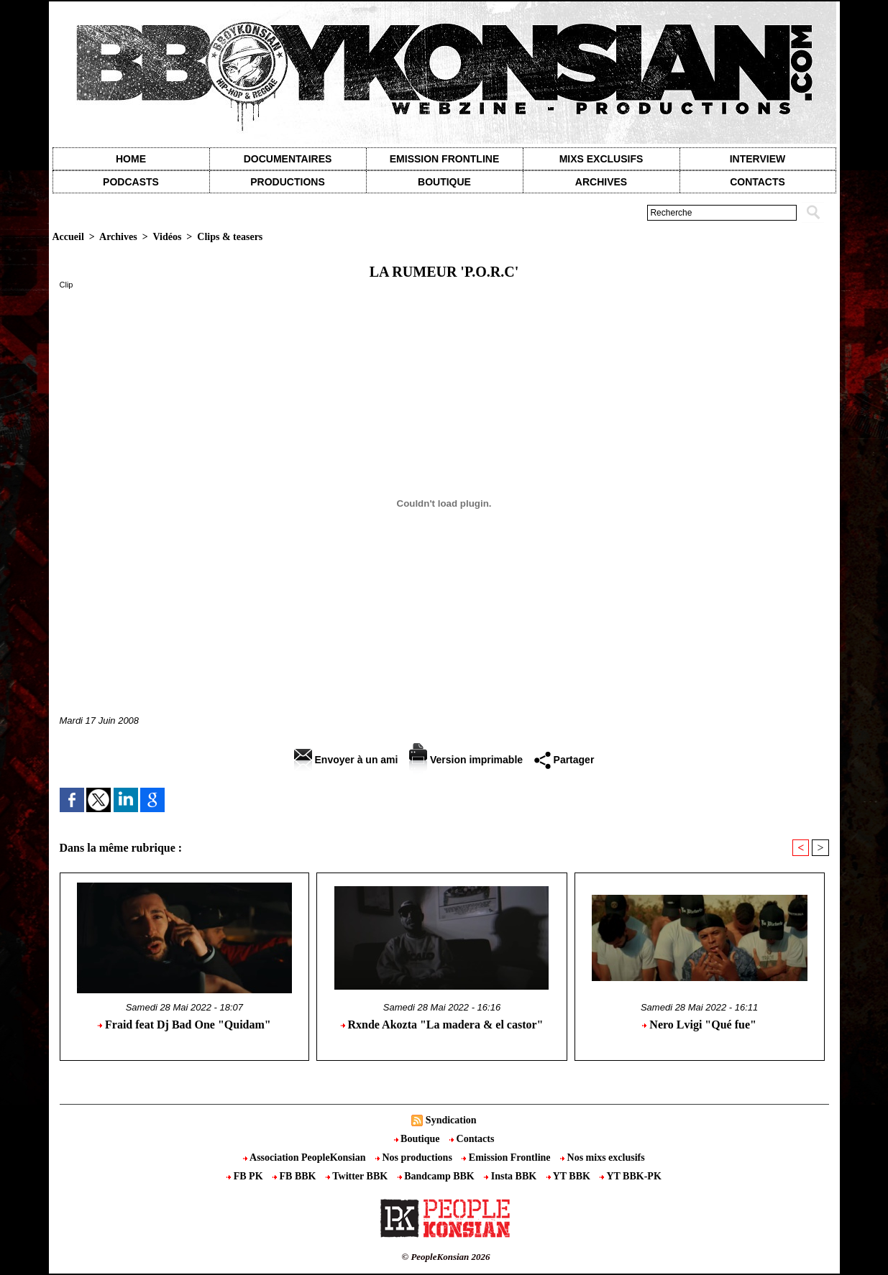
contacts (757, 182)
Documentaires (288, 159)
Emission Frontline (444, 159)
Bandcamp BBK (437, 1176)
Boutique (444, 182)
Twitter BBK (358, 1176)
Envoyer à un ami (346, 759)
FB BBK (296, 1176)
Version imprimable (466, 759)
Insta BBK (511, 1176)
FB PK (245, 1176)
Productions (287, 182)
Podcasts (131, 182)
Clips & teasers (229, 236)
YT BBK (569, 1176)
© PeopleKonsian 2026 (445, 1256)
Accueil (68, 236)
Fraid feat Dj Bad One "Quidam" (184, 1024)
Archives (601, 182)
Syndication (451, 1120)
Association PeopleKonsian (305, 1157)
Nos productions (414, 1157)
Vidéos (166, 236)
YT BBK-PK (630, 1176)
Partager (564, 759)
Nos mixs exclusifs (602, 1157)
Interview (758, 159)
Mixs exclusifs (601, 159)
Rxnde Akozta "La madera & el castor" (442, 1024)
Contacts (471, 1138)
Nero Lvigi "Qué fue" (699, 1024)
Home (131, 159)
